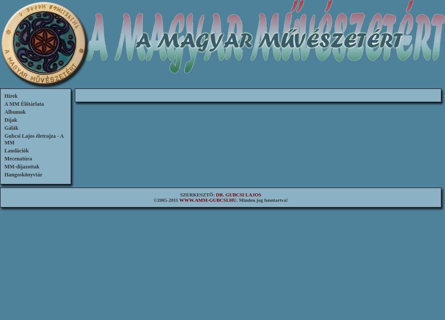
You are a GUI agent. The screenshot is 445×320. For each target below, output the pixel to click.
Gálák (11, 128)
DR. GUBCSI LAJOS (238, 194)
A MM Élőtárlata (24, 104)
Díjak (10, 120)
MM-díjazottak (22, 167)
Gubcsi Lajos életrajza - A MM (34, 139)
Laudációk (16, 151)
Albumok (15, 112)
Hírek (11, 96)
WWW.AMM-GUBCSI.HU (208, 200)
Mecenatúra (18, 159)
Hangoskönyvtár (23, 175)
